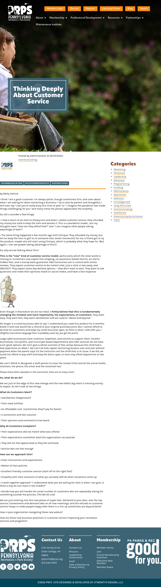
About (39, 18)
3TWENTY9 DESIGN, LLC (108, 583)
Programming (121, 183)
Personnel (119, 172)
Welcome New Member (105, 562)
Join (99, 551)
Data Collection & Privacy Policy (79, 565)
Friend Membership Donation (108, 556)
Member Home (105, 547)
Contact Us (75, 547)
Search (143, 9)
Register (90, 9)
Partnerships (133, 18)
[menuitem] (40, 18)
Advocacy (119, 180)
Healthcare (120, 212)
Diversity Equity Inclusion (128, 216)
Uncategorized (122, 201)
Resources (114, 18)
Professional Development (86, 18)
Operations (120, 194)
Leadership (120, 176)
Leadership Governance (76, 556)
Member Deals (105, 567)
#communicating (11, 183)
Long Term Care (122, 205)
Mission (73, 551)
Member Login (55, 9)
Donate (74, 9)
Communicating (27, 159)
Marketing (119, 169)
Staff (72, 561)
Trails (117, 219)
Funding (118, 187)
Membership (56, 18)
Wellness (119, 198)
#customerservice (37, 183)
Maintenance (121, 190)
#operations (60, 183)
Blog (130, 9)
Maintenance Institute (48, 24)
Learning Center (111, 9)
